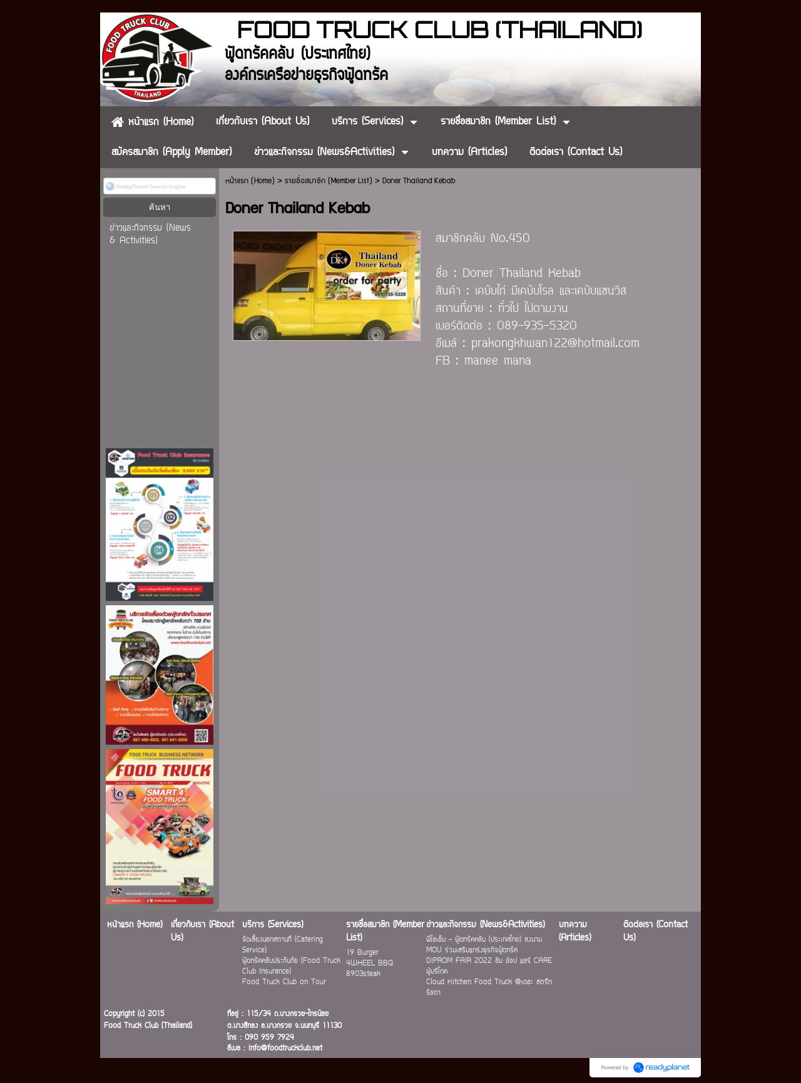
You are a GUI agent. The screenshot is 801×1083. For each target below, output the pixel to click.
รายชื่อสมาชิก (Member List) (328, 181)
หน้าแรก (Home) (250, 181)
